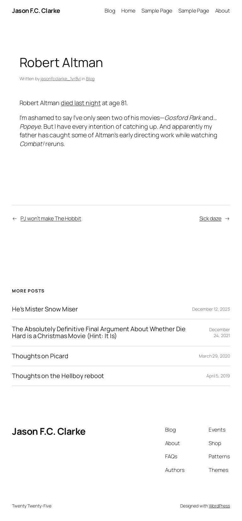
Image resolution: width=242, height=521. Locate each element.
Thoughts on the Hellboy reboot (58, 375)
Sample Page (156, 10)
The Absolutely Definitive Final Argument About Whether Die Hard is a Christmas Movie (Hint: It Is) (98, 332)
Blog (110, 10)
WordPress (219, 506)
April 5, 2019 (218, 376)
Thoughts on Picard (40, 356)
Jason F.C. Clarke (36, 10)
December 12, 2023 (211, 309)
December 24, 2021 (219, 332)
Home (128, 10)
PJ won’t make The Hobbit (50, 218)
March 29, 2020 (214, 356)
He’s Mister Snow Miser (45, 309)
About (222, 10)
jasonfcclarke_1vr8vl (60, 79)
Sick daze (210, 218)
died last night (81, 103)
